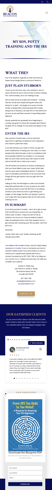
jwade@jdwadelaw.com (26, 281)
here (10, 225)
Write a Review (36, 343)
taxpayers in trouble (13, 248)
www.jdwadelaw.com (26, 284)
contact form (13, 259)
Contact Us (26, 294)
